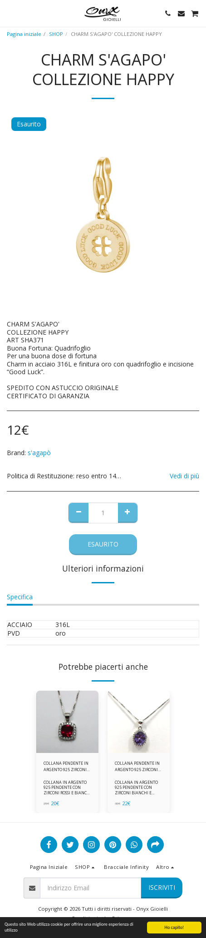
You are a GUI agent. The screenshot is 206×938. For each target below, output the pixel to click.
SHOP (56, 33)
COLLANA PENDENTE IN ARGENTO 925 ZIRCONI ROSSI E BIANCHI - (66, 766)
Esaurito (103, 544)
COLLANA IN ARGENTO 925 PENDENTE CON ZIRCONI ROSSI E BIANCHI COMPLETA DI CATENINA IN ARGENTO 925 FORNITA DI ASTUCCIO (67, 795)
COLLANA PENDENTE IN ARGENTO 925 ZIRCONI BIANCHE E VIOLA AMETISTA (137, 766)
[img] (67, 722)
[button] (10, 13)
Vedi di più (184, 476)
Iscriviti (161, 887)
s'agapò (39, 452)
